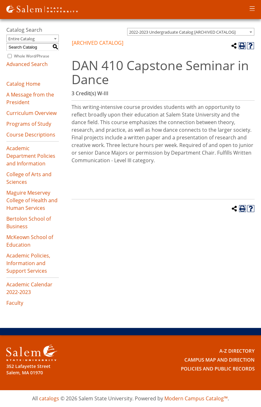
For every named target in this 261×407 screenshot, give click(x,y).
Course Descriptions (30, 134)
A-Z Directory (238, 350)
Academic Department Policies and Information (30, 156)
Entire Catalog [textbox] (21, 39)
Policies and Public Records (220, 367)
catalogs (49, 398)
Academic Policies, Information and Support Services (28, 263)
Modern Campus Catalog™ (196, 398)
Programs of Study (28, 123)
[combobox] (190, 32)
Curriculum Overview (31, 113)
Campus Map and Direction (222, 359)
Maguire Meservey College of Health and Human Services (32, 200)
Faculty (14, 302)
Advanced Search (27, 64)
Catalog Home (23, 83)
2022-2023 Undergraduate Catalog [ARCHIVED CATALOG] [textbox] (182, 32)
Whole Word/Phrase (31, 56)
